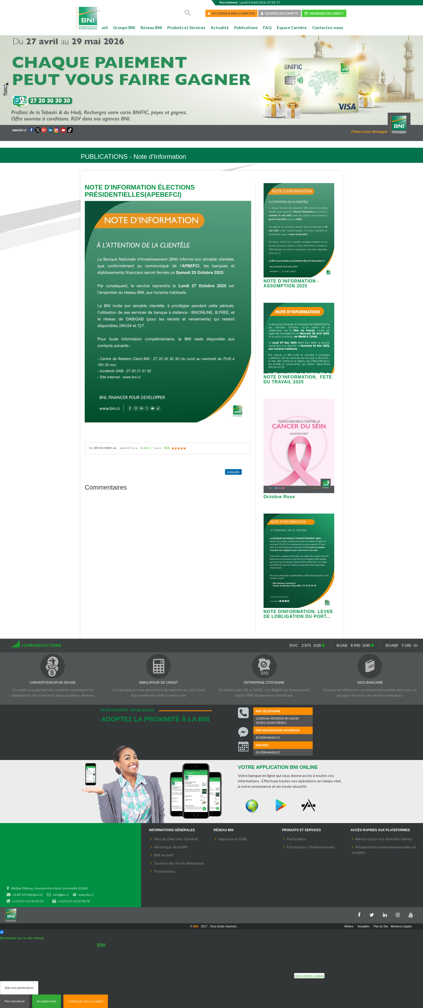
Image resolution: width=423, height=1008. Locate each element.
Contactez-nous (327, 27)
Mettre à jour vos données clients (383, 839)
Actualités (363, 926)
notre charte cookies (309, 975)
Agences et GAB (232, 839)
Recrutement (229, 2)
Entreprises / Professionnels (311, 847)
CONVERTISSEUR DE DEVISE (53, 682)
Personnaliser (15, 1001)
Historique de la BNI (171, 847)
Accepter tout (46, 1001)
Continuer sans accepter (85, 1001)
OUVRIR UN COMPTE (279, 13)
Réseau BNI (151, 27)
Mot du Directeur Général (175, 839)
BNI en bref (163, 855)
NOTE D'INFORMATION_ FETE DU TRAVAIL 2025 (298, 379)
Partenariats (164, 871)
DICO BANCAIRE (370, 682)
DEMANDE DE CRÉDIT (324, 13)
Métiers (348, 926)
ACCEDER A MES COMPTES (231, 13)
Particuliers (296, 839)
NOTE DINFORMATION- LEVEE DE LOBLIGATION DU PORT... (298, 614)
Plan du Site (381, 926)
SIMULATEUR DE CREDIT (158, 682)
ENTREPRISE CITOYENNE (264, 682)
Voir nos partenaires (19, 988)
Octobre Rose (279, 496)
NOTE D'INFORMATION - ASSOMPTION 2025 (291, 283)
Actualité (220, 27)
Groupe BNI (124, 27)
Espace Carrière (292, 27)
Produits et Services (186, 27)
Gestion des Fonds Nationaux (179, 863)
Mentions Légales (401, 926)
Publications (246, 27)
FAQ (267, 27)
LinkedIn (233, 472)
